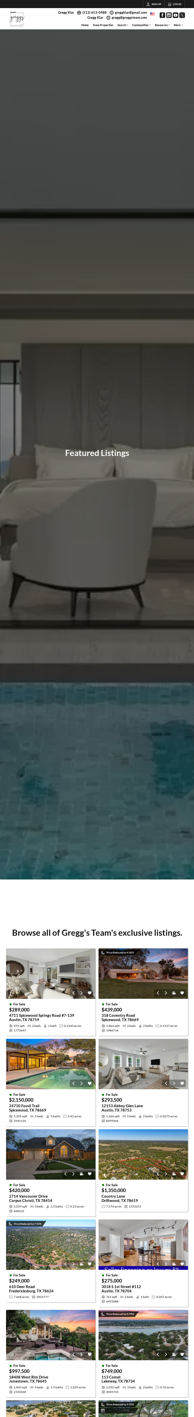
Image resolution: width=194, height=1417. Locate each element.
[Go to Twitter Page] (182, 15)
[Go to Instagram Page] (169, 15)
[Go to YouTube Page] (175, 15)
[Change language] (152, 14)
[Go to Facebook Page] (162, 15)
